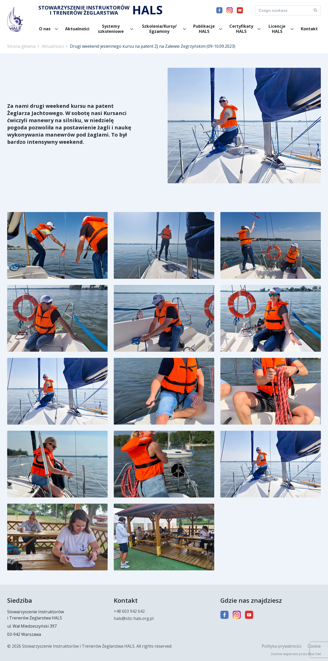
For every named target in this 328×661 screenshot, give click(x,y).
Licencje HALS (277, 29)
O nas (44, 28)
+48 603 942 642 (129, 611)
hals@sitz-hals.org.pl (133, 618)
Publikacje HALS (204, 29)
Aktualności (77, 28)
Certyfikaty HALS (241, 29)
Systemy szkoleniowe (111, 29)
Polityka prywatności (281, 646)
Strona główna (21, 46)
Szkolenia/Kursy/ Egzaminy (159, 29)
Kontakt (309, 28)
